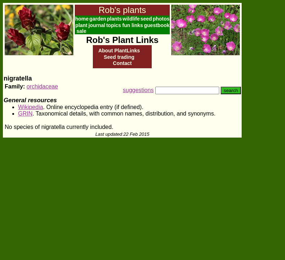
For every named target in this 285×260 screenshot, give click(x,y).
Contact (122, 63)
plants (114, 19)
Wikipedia (30, 107)
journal (96, 25)
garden (97, 19)
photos (161, 19)
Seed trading (119, 57)
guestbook (157, 25)
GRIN (25, 113)
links (137, 25)
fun (126, 25)
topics (113, 25)
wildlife (130, 19)
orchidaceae (42, 86)
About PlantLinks (119, 50)
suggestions (138, 90)
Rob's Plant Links (122, 40)
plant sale (81, 28)
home (81, 19)
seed (146, 19)
